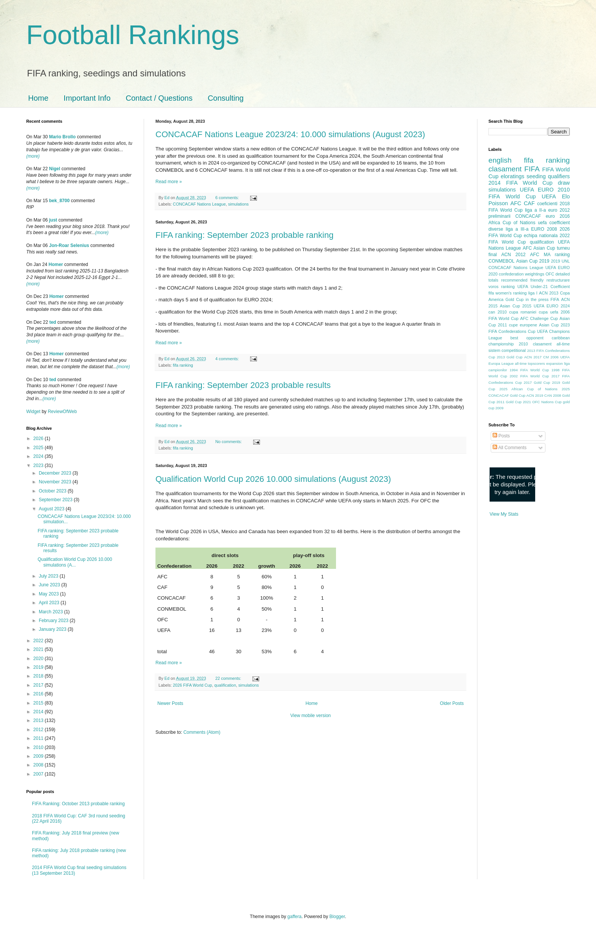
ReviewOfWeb (62, 411)
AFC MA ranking (550, 254)
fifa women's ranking (507, 293)
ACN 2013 (548, 293)
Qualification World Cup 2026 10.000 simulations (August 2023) (273, 479)
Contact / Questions (159, 98)
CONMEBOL (501, 261)
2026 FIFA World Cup (192, 685)
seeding (535, 176)
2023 (39, 465)
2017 (39, 685)
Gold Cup (515, 299)
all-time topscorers (530, 363)
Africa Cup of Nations (511, 222)
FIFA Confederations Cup (512, 331)
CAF (529, 203)
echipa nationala (541, 235)
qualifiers (559, 176)
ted (52, 322)
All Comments (509, 447)
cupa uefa (548, 312)
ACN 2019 (534, 395)
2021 (39, 649)
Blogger (337, 916)
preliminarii (499, 216)
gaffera (294, 916)
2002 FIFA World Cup (529, 376)
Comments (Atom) (201, 732)
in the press (537, 299)
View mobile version (310, 715)
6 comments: (228, 197)
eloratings (512, 176)
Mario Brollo (62, 136)
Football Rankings (132, 35)
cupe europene (523, 325)
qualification (225, 685)
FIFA (554, 299)
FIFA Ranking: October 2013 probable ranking (78, 803)
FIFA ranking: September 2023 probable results (243, 385)
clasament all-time (551, 344)
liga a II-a (535, 210)
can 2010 (497, 312)
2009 (39, 756)
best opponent (527, 338)
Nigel (54, 168)
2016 (39, 694)
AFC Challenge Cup (539, 318)
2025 (39, 447)
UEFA (549, 196)
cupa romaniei (522, 312)
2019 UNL (560, 261)
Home (38, 98)
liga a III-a (517, 229)
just (53, 220)
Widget (34, 411)
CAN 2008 (552, 395)
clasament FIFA (514, 169)
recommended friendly (522, 280)
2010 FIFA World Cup (529, 193)
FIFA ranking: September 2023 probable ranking (244, 235)
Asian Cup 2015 (515, 306)
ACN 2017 (533, 357)
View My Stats (504, 514)
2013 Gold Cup (510, 357)
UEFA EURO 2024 (552, 306)
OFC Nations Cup (546, 402)
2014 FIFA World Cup (520, 183)
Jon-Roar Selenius (69, 245)
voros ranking (501, 286)
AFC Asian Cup (539, 248)
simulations (238, 204)
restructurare (558, 280)
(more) (33, 156)
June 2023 (50, 584)
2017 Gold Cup (537, 382)
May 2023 (49, 594)
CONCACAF (528, 216)
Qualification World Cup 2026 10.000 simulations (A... (75, 562)
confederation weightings (521, 274)
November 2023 (56, 481)
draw (564, 183)
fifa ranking (183, 365)
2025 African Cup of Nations (528, 389)
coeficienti (547, 203)
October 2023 (53, 491)
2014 (39, 711)
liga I (532, 293)
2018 (39, 676)
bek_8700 (59, 200)
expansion (554, 363)
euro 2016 (558, 216)
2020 (39, 658)
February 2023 (54, 620)
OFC (549, 274)
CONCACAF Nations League (199, 204)
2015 (39, 703)
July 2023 (49, 576)
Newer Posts (170, 703)
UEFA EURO (537, 190)
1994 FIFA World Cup (529, 370)
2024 (39, 456)
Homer (56, 264)
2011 (39, 738)
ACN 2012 (513, 254)
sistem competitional (507, 350)
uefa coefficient (554, 222)
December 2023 (56, 473)
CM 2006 (551, 357)
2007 (39, 774)
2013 (39, 720)
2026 (39, 438)
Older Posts (452, 703)
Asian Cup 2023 (554, 325)
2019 (39, 667)
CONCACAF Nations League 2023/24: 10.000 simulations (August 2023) (290, 134)
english (500, 160)
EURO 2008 (544, 229)
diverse (495, 229)
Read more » (168, 181)
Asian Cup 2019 (532, 261)
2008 (39, 765)
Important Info (86, 98)
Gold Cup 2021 (518, 402)
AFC (516, 203)
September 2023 (56, 499)
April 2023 (49, 602)
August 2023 (52, 508)
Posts (501, 436)
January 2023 (53, 629)
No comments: (229, 441)
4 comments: (228, 358)
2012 (39, 729)
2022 (39, 640)
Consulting (226, 98)
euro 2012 (559, 210)
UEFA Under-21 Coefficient (543, 286)
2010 (39, 747)
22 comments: (229, 678)
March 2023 (51, 611)
